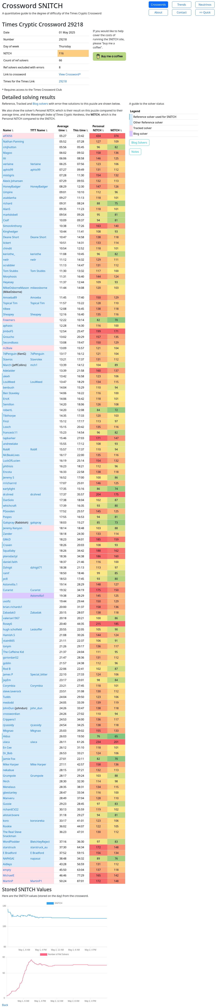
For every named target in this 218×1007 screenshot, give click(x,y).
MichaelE (8, 875)
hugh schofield (12, 629)
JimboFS (8, 331)
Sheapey (8, 314)
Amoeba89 (10, 297)
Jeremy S (8, 477)
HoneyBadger (12, 186)
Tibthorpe (9, 415)
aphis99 (8, 169)
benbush (8, 387)
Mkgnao (8, 731)
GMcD (7, 539)
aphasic (8, 325)
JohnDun (8, 708)
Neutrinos (205, 4)
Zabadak (35, 612)
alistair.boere (11, 815)
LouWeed (9, 382)
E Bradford (10, 853)
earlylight (9, 489)
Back (5, 1005)
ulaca (6, 742)
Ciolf (6, 220)
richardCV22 (10, 809)
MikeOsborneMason (16, 288)
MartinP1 (36, 881)
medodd (8, 702)
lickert (7, 243)
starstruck (9, 847)
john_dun (36, 708)
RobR (6, 449)
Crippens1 (9, 719)
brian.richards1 (12, 607)
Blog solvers (40, 104)
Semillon (8, 404)
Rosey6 (7, 624)
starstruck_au (39, 847)
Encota (7, 472)
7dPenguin (10, 354)
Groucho (8, 337)
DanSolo (8, 500)
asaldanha (9, 198)
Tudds (7, 697)
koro (6, 821)
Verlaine (35, 164)
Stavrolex (36, 359)
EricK (6, 399)
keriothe (35, 254)
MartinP (8, 881)
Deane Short (11, 237)
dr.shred (8, 494)
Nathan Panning (13, 141)
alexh (6, 376)
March (7, 365)
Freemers (9, 320)
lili (4, 158)
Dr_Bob (7, 753)
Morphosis (10, 276)
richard (7, 203)
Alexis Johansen (13, 181)
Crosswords (158, 4)
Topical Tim (10, 303)
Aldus (6, 736)
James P (8, 674)
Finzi (6, 421)
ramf (6, 573)
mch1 (33, 365)
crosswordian (11, 714)
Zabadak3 (9, 612)
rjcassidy (8, 725)
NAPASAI (8, 858)
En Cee (7, 747)
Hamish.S (9, 635)
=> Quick (205, 12)
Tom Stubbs (10, 271)
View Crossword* (70, 74)
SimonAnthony (12, 226)
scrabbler (9, 265)
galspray (35, 522)
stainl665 (9, 641)
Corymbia (9, 686)
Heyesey (8, 282)
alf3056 (7, 136)
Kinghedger (10, 231)
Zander (7, 534)
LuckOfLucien (11, 461)
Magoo (7, 153)
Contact (182, 12)
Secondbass (10, 342)
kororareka (37, 821)
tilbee (6, 309)
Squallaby (9, 551)
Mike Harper (11, 764)
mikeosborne (38, 288)
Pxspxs (7, 517)
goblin (7, 663)
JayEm (7, 680)
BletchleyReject (40, 842)
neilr (6, 260)
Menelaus (9, 787)
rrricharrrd (10, 483)
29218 (63, 81)
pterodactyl (10, 556)
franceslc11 (10, 432)
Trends (181, 4)
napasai (35, 858)
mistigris (8, 175)
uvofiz (7, 601)
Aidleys (7, 864)
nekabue (8, 770)
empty (7, 870)
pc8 (5, 579)
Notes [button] (135, 152)
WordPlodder (11, 842)
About (158, 12)
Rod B (7, 669)
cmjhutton (9, 147)
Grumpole (9, 776)
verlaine (8, 164)
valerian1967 (11, 618)
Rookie (7, 826)
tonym (7, 646)
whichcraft (9, 506)
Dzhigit (7, 567)
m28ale (7, 348)
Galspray (8, 522)
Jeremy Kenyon (12, 528)
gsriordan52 (10, 657)
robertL (7, 410)
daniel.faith (10, 562)
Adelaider (9, 370)
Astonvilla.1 (10, 584)
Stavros (7, 359)
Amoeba (35, 297)
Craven (7, 545)
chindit (7, 248)
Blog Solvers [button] (139, 142)
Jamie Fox (9, 759)
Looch (7, 427)
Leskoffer (36, 629)
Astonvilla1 (37, 596)
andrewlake (10, 444)
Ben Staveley (11, 393)
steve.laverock (12, 691)
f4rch (6, 781)
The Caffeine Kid (13, 652)
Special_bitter (39, 674)
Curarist (8, 590)
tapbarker (9, 438)
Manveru (8, 798)
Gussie (7, 804)
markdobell (10, 215)
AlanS (6, 209)
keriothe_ (9, 254)
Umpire (8, 192)
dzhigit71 (36, 567)
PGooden (9, 511)
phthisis (8, 466)
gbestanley (10, 792)
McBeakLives (11, 455)
